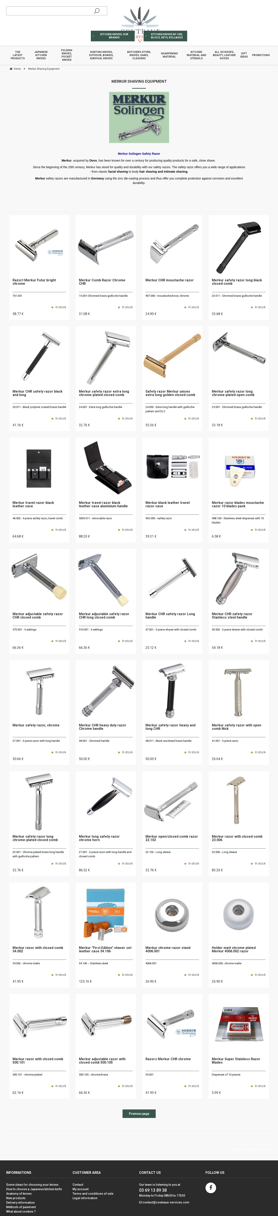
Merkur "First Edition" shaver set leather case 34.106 (105, 949)
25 (151, 648)
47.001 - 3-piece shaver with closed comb (170, 629)
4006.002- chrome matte (226, 963)
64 (18, 536)
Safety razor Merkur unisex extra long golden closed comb (170, 393)
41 (18, 425)
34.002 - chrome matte (26, 963)
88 (84, 536)
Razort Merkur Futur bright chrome (34, 282)
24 (151, 314)
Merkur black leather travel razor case (167, 504)
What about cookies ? (21, 1211)
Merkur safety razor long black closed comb (237, 282)
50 (84, 759)
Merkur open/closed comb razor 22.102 (171, 838)
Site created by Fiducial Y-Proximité (248, 1149)
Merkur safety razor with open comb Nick (236, 727)
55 (151, 425)
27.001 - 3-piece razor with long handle (36, 740)
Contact (78, 1184)
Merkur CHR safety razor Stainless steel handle (232, 615)
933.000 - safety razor (158, 518)
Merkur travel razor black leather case (33, 504)
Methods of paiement (21, 1207)
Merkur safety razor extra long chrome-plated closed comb (104, 393)
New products (16, 1198)
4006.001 (151, 963)
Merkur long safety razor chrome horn (99, 838)
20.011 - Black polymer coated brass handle (39, 407)
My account (80, 1189)
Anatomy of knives (19, 1193)
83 (217, 870)
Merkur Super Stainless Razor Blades (236, 1060)
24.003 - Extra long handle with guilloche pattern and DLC (169, 409)
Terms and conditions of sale (93, 1193)
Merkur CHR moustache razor (169, 280)
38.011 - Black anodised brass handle (168, 740)
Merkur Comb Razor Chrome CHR (102, 282)
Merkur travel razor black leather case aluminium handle (103, 504)
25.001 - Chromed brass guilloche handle (237, 407)
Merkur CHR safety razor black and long (38, 393)
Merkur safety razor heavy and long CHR (170, 727)
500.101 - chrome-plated (27, 1074)
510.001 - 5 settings (91, 629)
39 (151, 536)
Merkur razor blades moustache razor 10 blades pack (238, 504)
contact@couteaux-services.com (166, 1202)
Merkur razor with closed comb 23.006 (237, 838)
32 (84, 425)
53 (217, 314)
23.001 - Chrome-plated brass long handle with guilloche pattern (38, 854)
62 (18, 1093)
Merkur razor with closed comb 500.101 (38, 1060)
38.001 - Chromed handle (94, 740)
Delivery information (20, 1202)
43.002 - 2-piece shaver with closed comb (237, 629)
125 (85, 981)
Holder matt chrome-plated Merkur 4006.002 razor (234, 949)
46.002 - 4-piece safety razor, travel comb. (38, 518)
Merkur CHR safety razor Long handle (170, 615)
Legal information (85, 1198)
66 (18, 648)
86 (84, 870)
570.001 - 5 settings (24, 629)
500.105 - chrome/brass (93, 1074)
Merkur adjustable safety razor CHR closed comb (38, 615)
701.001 (17, 295)
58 (18, 314)
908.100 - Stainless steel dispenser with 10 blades (238, 520)
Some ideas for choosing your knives (32, 1184)
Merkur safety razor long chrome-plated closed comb (35, 838)
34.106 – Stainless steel (93, 963)
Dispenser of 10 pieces (226, 1074)
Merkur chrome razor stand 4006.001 (167, 949)
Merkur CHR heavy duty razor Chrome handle (102, 727)
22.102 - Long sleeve (158, 852)
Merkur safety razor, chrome (36, 725)
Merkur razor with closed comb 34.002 (38, 949)
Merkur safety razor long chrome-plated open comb (233, 393)
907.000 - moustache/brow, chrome (167, 295)
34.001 (149, 1074)
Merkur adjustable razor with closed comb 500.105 (102, 1060)
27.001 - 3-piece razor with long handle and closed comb (105, 854)
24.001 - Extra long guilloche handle (100, 407)
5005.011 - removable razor (95, 518)
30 (18, 759)
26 (217, 759)
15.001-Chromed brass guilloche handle (103, 295)
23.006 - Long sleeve (224, 852)
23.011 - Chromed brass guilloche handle (237, 295)
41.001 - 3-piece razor (225, 740)
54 (217, 648)
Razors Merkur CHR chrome (168, 1059)
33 (217, 425)
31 (84, 314)
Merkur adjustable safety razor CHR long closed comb (104, 615)
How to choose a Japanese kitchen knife (34, 1189)
